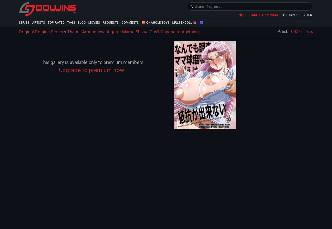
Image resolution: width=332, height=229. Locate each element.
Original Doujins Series (41, 31)
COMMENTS (130, 22)
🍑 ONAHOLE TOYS (156, 22)
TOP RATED (56, 22)
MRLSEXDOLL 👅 (184, 22)
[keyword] (249, 6)
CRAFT (297, 31)
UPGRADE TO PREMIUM (258, 15)
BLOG (82, 22)
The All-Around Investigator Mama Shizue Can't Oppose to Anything (133, 31)
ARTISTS (38, 22)
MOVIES (94, 22)
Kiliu (309, 31)
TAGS (71, 22)
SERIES (24, 22)
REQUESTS (111, 22)
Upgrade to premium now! (92, 70)
